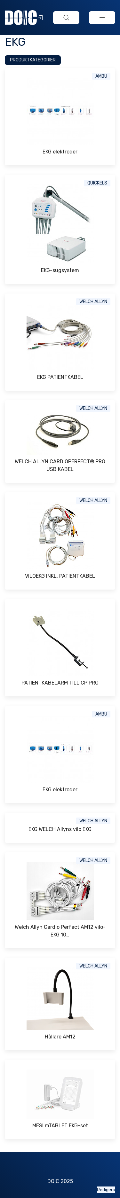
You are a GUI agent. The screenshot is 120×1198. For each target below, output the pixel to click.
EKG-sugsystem (60, 270)
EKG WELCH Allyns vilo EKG (60, 829)
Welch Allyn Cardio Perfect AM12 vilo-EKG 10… (60, 931)
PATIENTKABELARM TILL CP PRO (60, 683)
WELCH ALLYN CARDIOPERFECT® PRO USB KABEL (60, 465)
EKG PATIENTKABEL (60, 377)
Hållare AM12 (60, 1037)
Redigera (106, 1190)
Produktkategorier (33, 60)
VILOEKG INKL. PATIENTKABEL (60, 576)
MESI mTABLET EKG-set (60, 1126)
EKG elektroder (60, 152)
